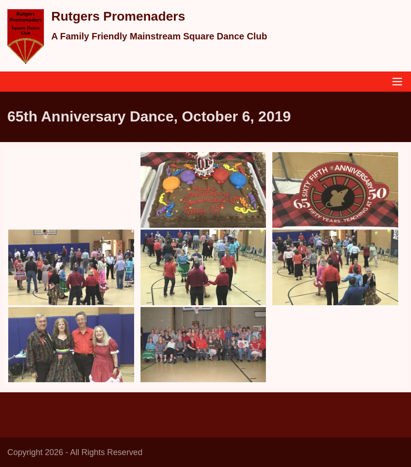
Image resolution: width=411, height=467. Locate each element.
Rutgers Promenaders (118, 16)
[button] (203, 190)
